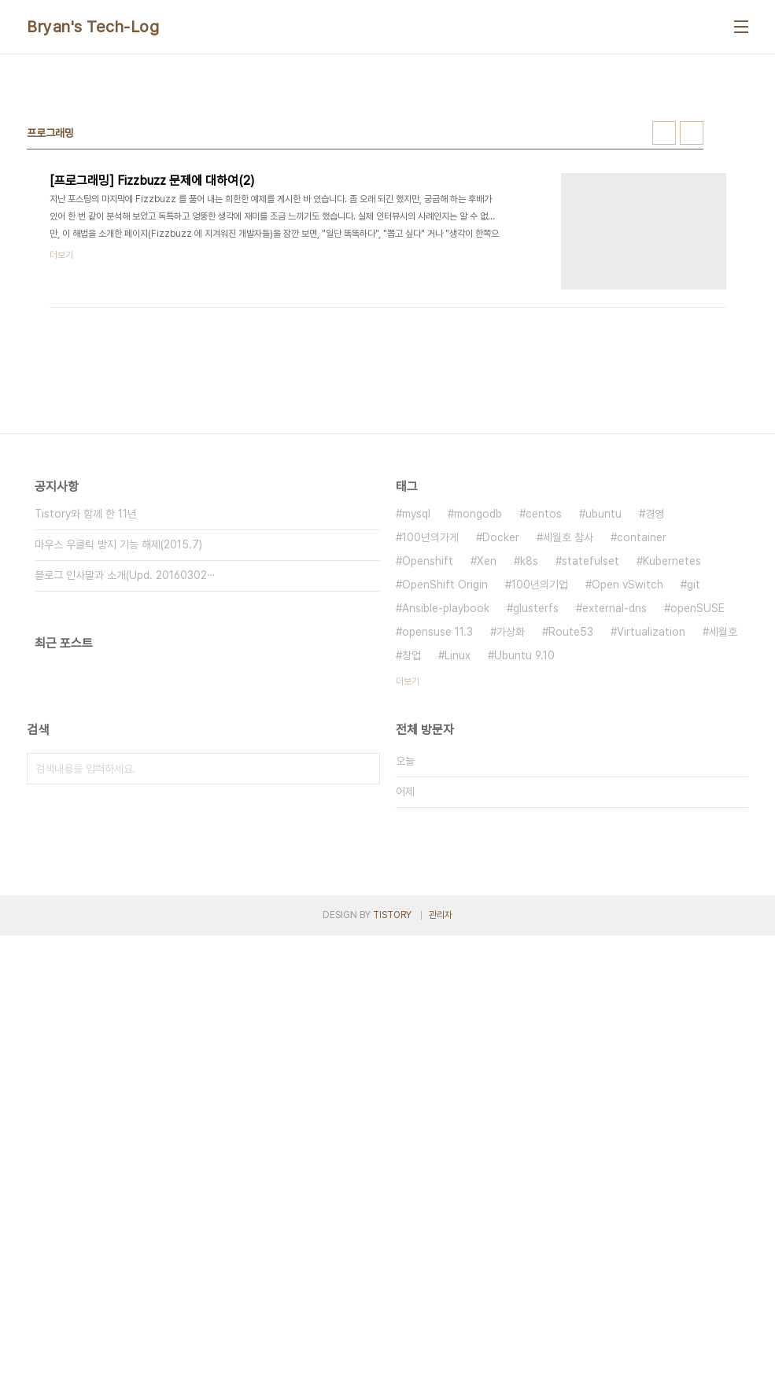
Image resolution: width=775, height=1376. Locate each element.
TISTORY (392, 1355)
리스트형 (691, 353)
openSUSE (697, 828)
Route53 (570, 852)
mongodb (478, 734)
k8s (529, 781)
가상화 (510, 852)
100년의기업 (539, 805)
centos (544, 734)
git (693, 805)
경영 (654, 734)
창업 (411, 875)
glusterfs (536, 828)
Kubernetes (672, 781)
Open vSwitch (627, 805)
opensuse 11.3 (437, 852)
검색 (364, 989)
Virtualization (651, 852)
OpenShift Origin (445, 805)
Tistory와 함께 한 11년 (86, 734)
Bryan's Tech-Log (93, 26)
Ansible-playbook (445, 828)
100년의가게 (430, 757)
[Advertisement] (388, 188)
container (641, 757)
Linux (458, 875)
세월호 (723, 852)
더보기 (407, 901)
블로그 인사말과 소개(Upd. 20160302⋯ (125, 795)
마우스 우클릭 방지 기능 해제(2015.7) (118, 764)
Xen (486, 781)
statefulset (590, 781)
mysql (416, 734)
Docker (500, 757)
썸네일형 (664, 353)
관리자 (440, 1355)
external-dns (614, 828)
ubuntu (603, 734)
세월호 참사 (568, 757)
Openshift (427, 781)
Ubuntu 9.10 (524, 875)
